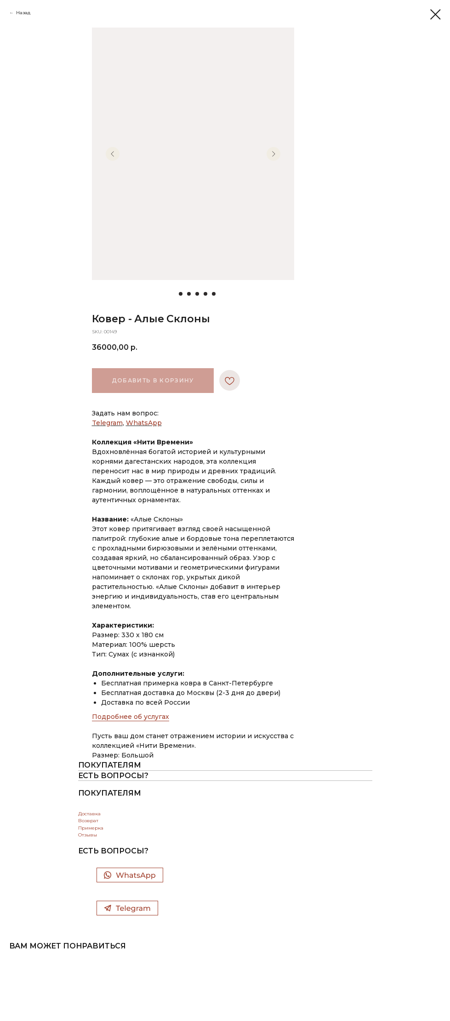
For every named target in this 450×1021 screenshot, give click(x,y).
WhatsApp (144, 423)
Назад (23, 13)
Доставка (89, 814)
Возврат (88, 821)
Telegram (107, 423)
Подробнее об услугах (130, 716)
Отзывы (87, 835)
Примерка (90, 828)
